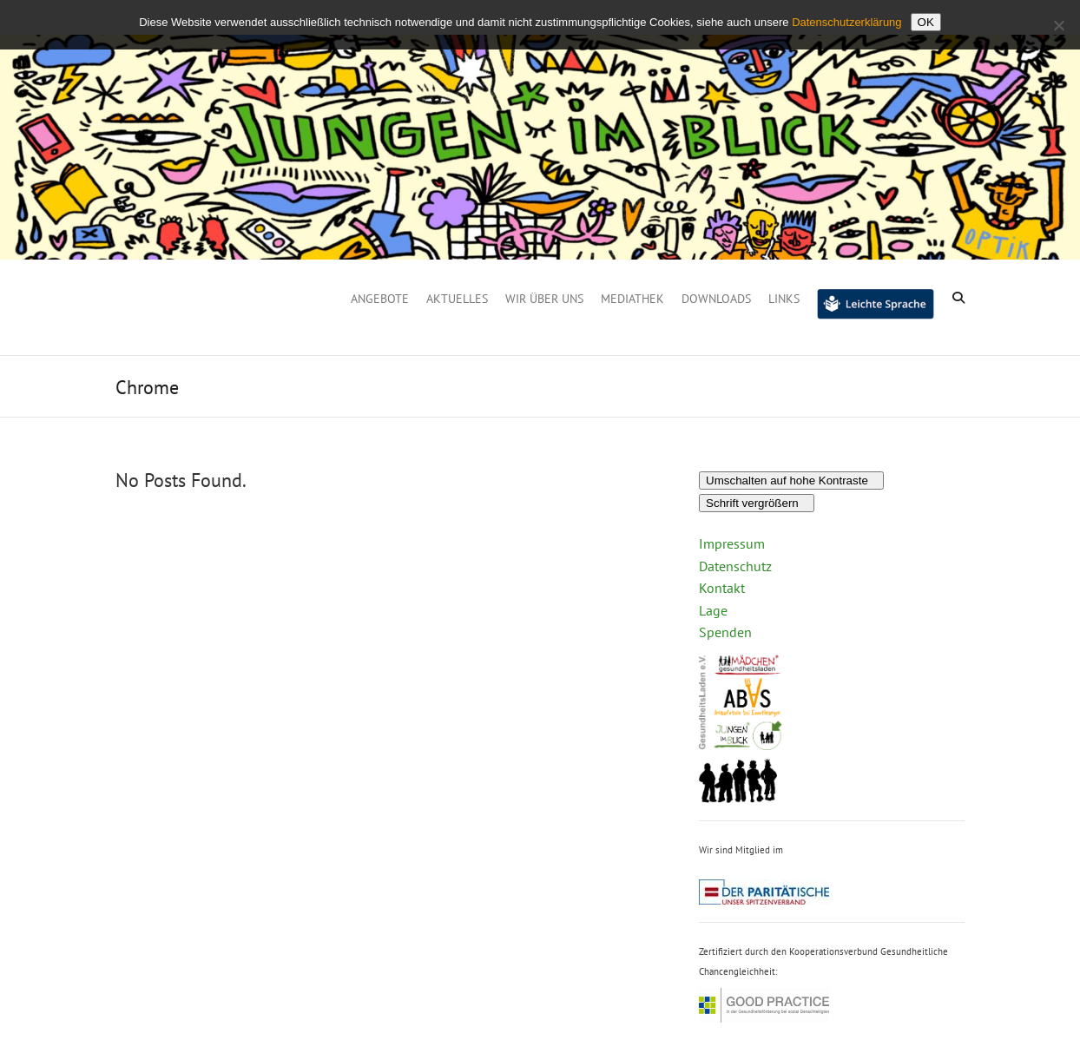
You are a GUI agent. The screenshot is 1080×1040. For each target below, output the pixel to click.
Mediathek (632, 298)
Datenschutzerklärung (846, 22)
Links (784, 298)
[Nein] (1058, 25)
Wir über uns (544, 298)
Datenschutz (735, 566)
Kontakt (722, 587)
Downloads (716, 298)
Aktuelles (457, 298)
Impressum (732, 543)
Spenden (725, 632)
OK (926, 22)
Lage (713, 610)
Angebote (380, 298)
